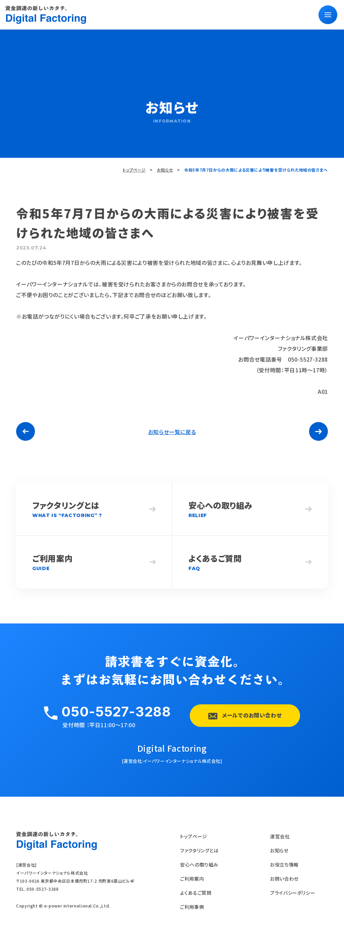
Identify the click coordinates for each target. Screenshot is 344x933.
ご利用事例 (192, 906)
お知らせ (165, 170)
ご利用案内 (192, 878)
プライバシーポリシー (292, 892)
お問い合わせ (284, 878)
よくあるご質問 (195, 892)
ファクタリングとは (199, 850)
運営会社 (280, 836)
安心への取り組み (199, 864)
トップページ (134, 170)
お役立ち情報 (284, 864)
